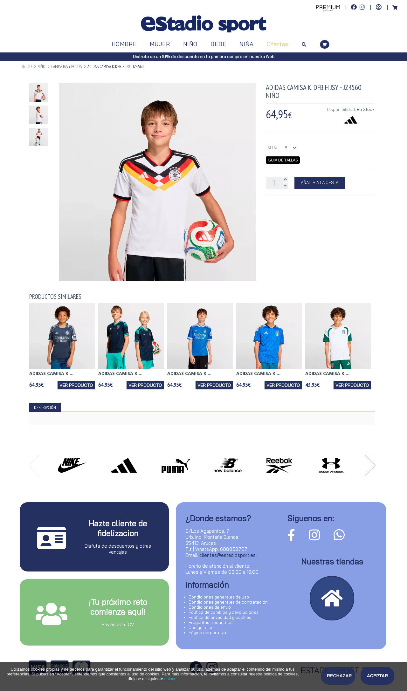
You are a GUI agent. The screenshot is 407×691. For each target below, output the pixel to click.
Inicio (27, 66)
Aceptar (377, 675)
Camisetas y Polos (66, 66)
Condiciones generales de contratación (228, 602)
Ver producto (76, 385)
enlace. (170, 678)
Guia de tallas (283, 160)
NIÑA (246, 44)
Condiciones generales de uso (219, 596)
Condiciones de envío (210, 607)
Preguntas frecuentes (210, 622)
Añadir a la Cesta (319, 182)
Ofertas (277, 44)
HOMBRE (124, 44)
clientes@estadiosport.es (227, 555)
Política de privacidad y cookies (220, 617)
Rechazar (339, 675)
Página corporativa (207, 632)
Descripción (45, 407)
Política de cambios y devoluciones (224, 612)
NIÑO (190, 44)
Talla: (271, 147)
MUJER (160, 44)
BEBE (218, 44)
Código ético (201, 627)
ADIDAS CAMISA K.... (51, 373)
